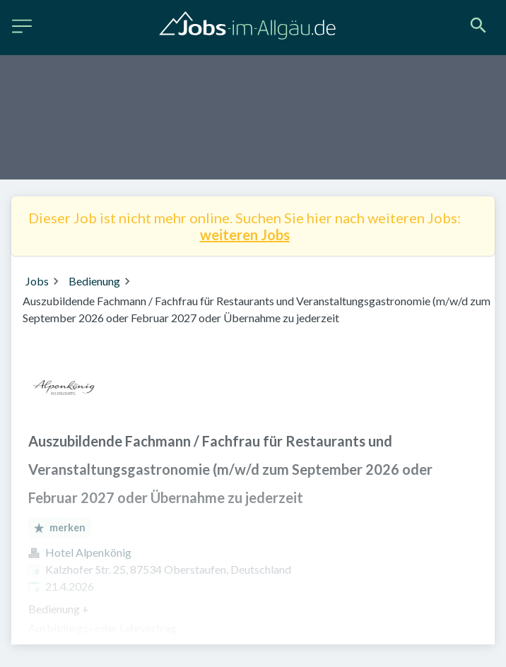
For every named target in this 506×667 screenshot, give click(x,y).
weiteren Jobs (245, 234)
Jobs (37, 281)
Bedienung (94, 281)
